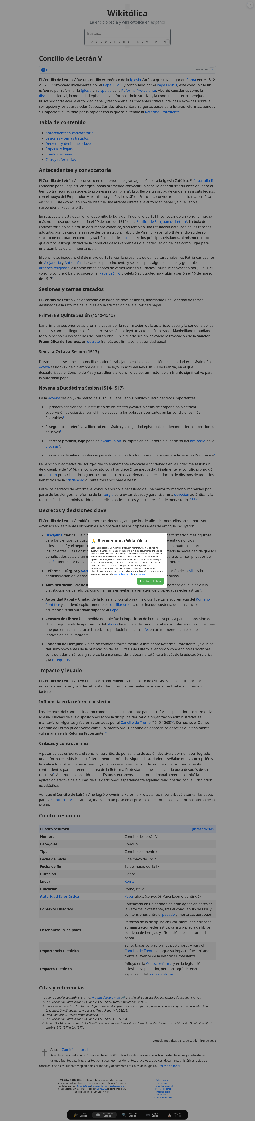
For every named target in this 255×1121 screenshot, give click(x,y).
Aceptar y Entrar (150, 581)
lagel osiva (140, 574)
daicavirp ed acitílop (123, 574)
